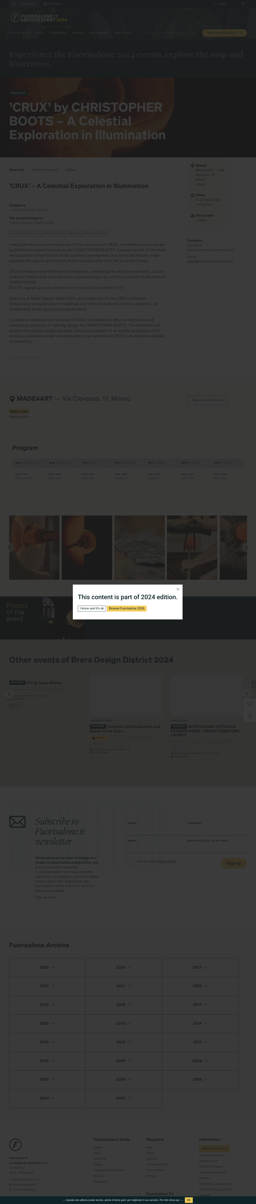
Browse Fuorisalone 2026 (130, 608)
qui (177, 1200)
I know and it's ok (93, 608)
